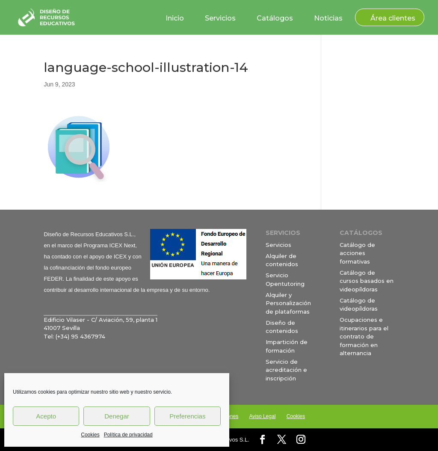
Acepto (46, 416)
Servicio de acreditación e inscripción (286, 370)
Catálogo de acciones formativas (357, 253)
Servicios (220, 18)
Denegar (116, 416)
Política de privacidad (128, 435)
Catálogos (275, 18)
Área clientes (392, 18)
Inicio (175, 18)
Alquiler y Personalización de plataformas (288, 303)
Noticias (328, 18)
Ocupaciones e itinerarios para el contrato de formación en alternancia (364, 336)
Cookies (90, 435)
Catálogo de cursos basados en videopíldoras (367, 281)
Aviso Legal (262, 416)
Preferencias (187, 416)
